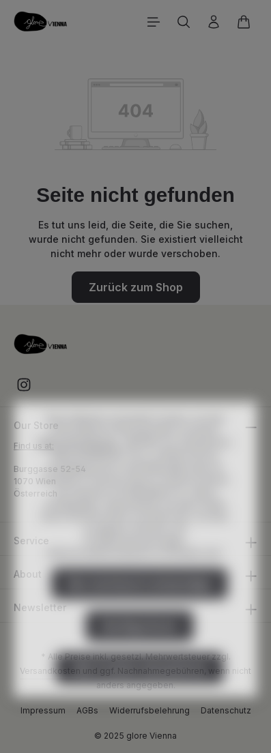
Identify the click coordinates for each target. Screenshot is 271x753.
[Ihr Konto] (213, 21)
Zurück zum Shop (136, 287)
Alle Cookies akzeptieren (139, 695)
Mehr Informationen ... (82, 469)
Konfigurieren (139, 653)
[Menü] (153, 21)
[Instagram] (23, 389)
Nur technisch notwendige (139, 610)
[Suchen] (183, 21)
